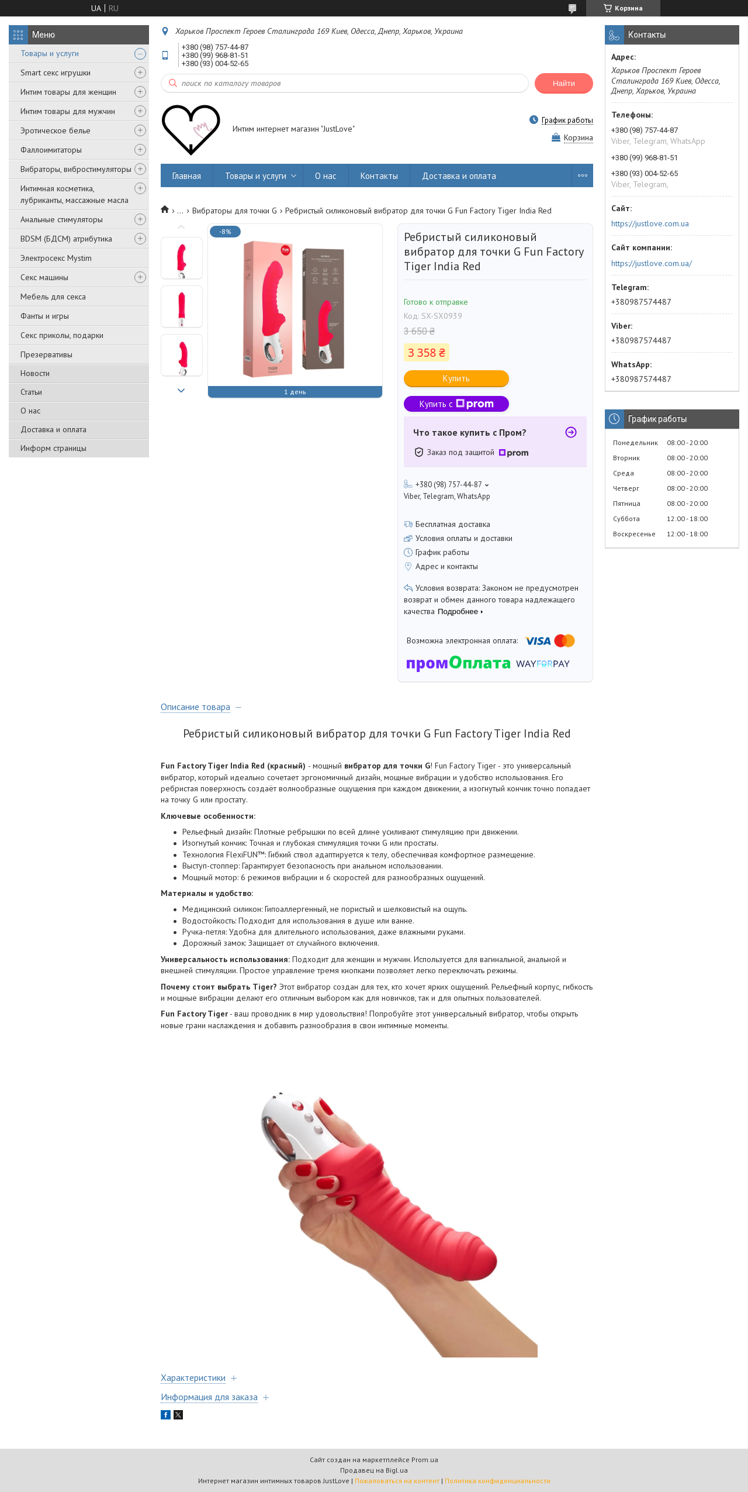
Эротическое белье (55, 130)
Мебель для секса (53, 296)
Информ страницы (53, 448)
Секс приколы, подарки (61, 335)
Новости (35, 373)
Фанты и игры (44, 316)
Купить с (457, 403)
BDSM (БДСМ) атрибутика (66, 238)
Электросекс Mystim (56, 258)
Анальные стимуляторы (61, 219)
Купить (456, 378)
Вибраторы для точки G (234, 210)
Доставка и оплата (53, 429)
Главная (186, 175)
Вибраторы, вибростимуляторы (75, 169)
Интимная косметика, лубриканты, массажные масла (74, 194)
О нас (30, 410)
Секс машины (44, 277)
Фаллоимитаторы (51, 149)
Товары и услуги (49, 53)
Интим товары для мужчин (67, 111)
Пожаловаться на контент (397, 1480)
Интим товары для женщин (68, 92)
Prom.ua (424, 1459)
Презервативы (46, 354)
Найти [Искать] (564, 83)
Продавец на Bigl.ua (374, 1470)
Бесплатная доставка (452, 524)
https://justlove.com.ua (650, 223)
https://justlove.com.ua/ (651, 263)
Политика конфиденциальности (497, 1480)
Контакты (379, 175)
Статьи (31, 392)
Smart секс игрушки (55, 72)
